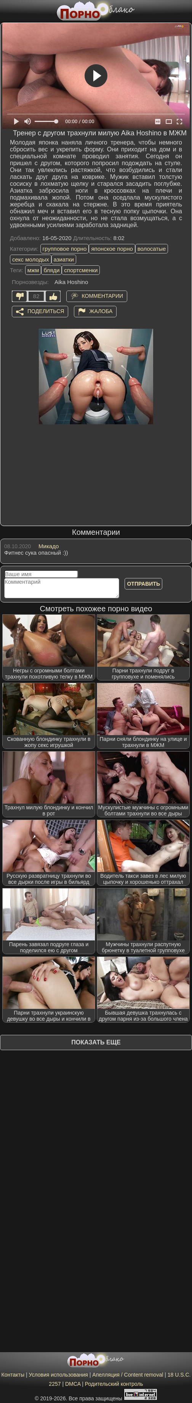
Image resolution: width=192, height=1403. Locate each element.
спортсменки (81, 270)
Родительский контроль (114, 1384)
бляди (51, 270)
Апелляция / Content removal (127, 1375)
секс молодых (30, 259)
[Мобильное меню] (7, 10)
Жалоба (101, 311)
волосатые (152, 248)
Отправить (143, 584)
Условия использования (58, 1375)
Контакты (13, 1375)
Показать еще (95, 1042)
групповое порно (65, 248)
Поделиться (45, 311)
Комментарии (102, 296)
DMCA (72, 1384)
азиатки (64, 259)
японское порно (112, 248)
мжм (33, 270)
